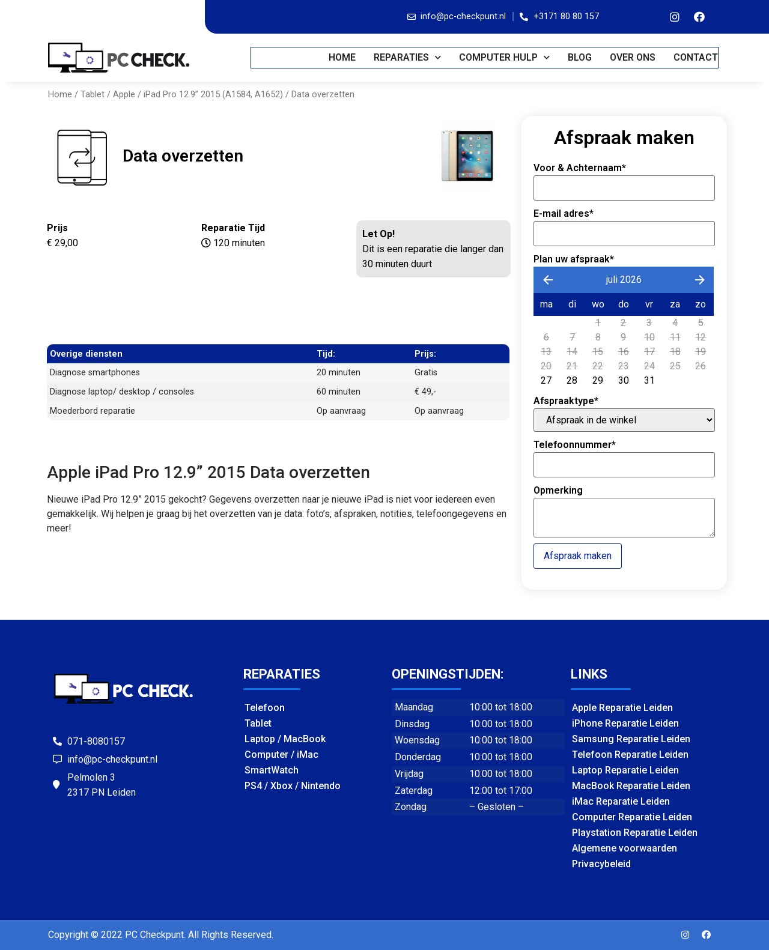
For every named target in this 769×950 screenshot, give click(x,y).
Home (342, 57)
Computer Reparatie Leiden (632, 817)
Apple (124, 94)
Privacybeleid (601, 864)
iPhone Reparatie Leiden (625, 723)
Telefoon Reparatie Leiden (630, 754)
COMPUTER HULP (505, 57)
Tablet (93, 94)
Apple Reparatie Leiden (622, 707)
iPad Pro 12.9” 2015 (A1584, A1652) (213, 94)
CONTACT (696, 57)
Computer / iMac (281, 754)
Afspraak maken (578, 555)
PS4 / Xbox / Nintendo (293, 785)
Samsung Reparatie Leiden (631, 739)
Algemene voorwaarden (624, 848)
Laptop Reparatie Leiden (625, 770)
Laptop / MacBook (285, 739)
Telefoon (265, 707)
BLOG (580, 57)
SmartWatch (272, 770)
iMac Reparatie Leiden (621, 801)
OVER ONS (633, 57)
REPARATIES (408, 57)
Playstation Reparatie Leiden (635, 832)
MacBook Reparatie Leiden (631, 785)
